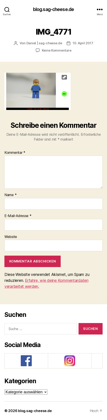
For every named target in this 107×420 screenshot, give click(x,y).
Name (10, 195)
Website (10, 237)
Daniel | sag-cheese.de (44, 43)
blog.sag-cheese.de (53, 9)
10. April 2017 (83, 43)
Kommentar (14, 153)
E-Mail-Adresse (18, 216)
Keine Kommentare (56, 50)
